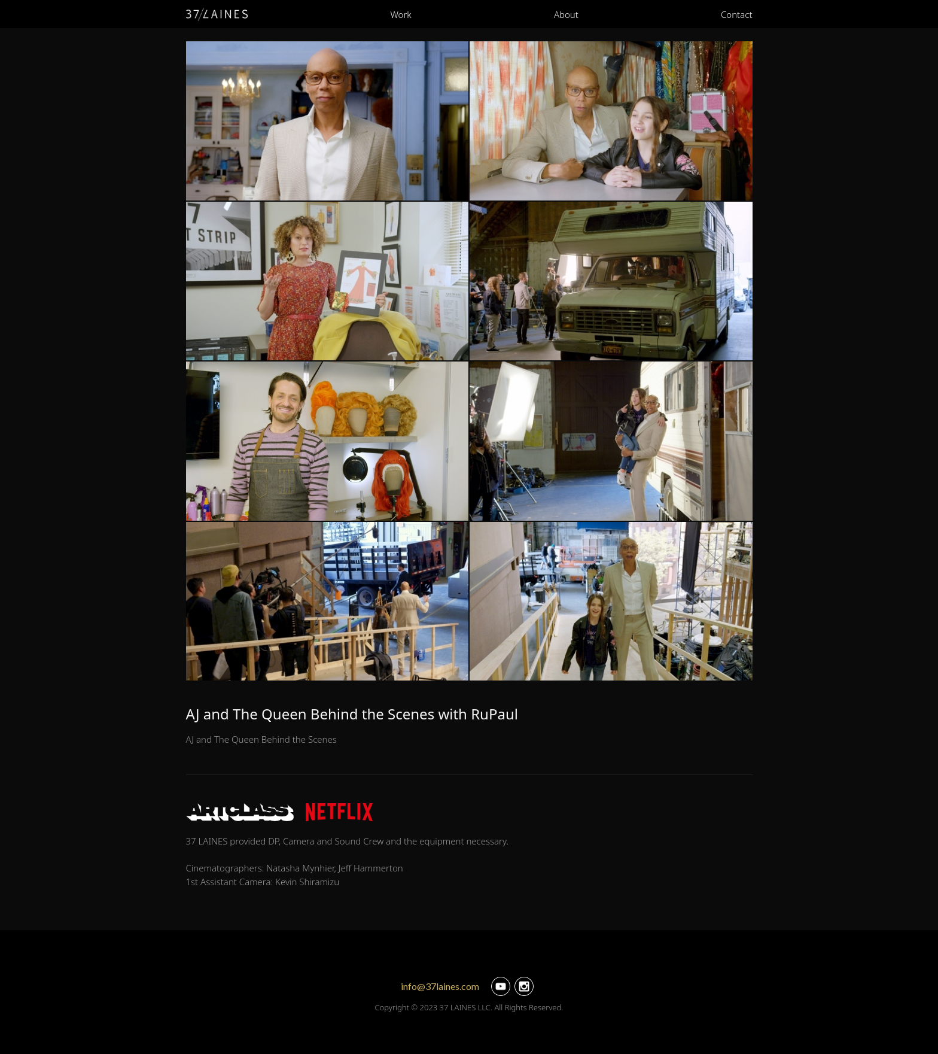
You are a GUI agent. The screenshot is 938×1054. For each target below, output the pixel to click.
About (566, 14)
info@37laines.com (440, 986)
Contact (737, 14)
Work (400, 14)
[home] (217, 14)
